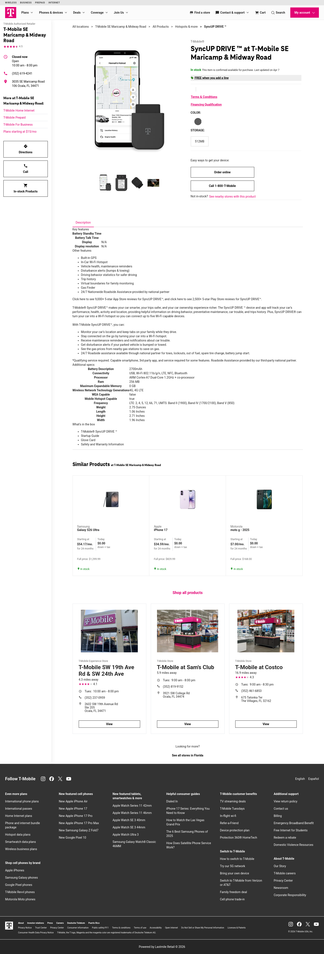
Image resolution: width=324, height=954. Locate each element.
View (109, 724)
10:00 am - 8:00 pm (25, 61)
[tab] (83, 222)
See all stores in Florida (187, 755)
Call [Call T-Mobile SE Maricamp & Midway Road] (26, 169)
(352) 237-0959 (95, 697)
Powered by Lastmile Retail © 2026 (162, 946)
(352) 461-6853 (251, 691)
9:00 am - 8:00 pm (179, 680)
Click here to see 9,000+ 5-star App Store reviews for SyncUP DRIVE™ (118, 299)
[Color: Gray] (198, 122)
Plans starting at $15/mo (19, 131)
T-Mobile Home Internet (19, 110)
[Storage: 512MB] (200, 141)
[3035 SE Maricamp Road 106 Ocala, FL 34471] (25, 83)
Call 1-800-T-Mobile (222, 186)
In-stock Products (26, 188)
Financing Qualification (206, 104)
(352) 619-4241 (17, 73)
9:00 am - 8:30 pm (257, 684)
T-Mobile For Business (18, 124)
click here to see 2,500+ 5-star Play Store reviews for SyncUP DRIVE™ (215, 299)
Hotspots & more (186, 26)
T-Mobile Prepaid (14, 117)
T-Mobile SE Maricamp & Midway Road (120, 26)
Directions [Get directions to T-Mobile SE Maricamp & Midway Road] (26, 149)
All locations (81, 26)
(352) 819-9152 (173, 686)
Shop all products (188, 592)
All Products (161, 26)
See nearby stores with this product (232, 196)
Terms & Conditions (204, 97)
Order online (222, 172)
